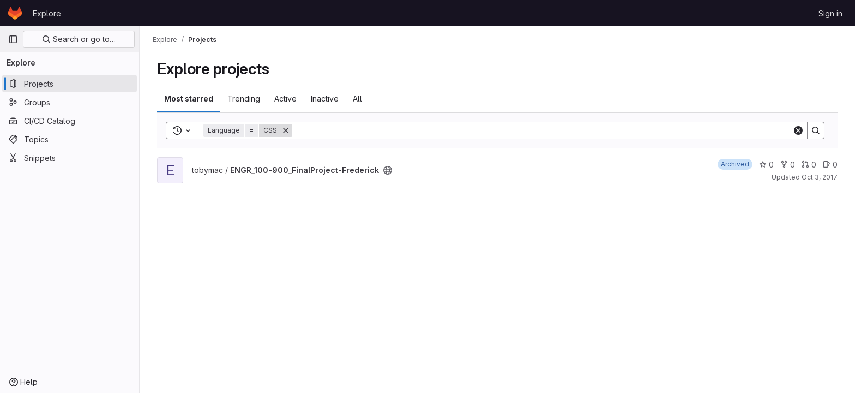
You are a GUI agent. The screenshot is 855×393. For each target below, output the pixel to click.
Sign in (830, 13)
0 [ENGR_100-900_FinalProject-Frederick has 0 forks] (787, 164)
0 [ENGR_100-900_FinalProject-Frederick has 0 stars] (766, 164)
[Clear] (798, 130)
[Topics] (69, 139)
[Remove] (285, 130)
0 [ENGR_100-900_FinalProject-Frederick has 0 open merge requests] (809, 164)
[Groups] (69, 102)
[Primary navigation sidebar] (13, 39)
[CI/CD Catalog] (69, 120)
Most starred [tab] (188, 98)
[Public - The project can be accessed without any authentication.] (387, 170)
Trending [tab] (243, 98)
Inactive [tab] (325, 98)
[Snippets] (69, 157)
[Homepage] (15, 13)
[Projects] (69, 83)
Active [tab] (285, 98)
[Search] (542, 130)
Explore (47, 13)
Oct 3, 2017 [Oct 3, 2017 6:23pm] (820, 177)
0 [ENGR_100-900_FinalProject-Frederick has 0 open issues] (830, 164)
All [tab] (357, 98)
